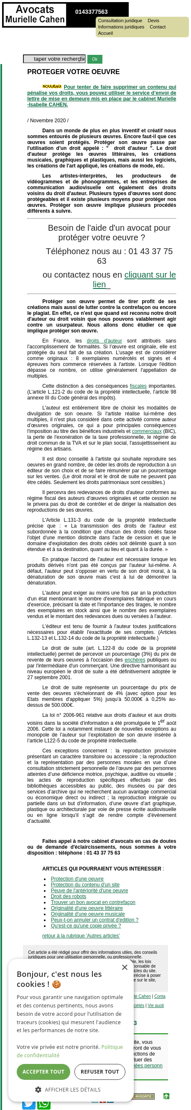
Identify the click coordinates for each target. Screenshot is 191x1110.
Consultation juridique (120, 20)
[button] (71, 1089)
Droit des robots (69, 896)
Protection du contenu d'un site (85, 885)
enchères (135, 660)
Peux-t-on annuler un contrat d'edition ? (95, 920)
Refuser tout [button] (100, 1071)
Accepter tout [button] (43, 1071)
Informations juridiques (121, 27)
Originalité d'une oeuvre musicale (88, 914)
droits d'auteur (104, 341)
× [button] (124, 968)
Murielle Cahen (137, 996)
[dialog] (71, 1030)
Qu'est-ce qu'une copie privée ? (86, 926)
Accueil (105, 33)
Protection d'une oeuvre (77, 879)
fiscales (138, 386)
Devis (153, 20)
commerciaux (147, 431)
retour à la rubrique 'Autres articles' (81, 936)
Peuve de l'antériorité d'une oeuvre (89, 891)
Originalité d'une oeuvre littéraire (87, 908)
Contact (158, 27)
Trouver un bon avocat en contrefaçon (93, 902)
